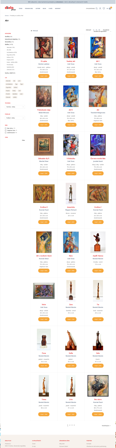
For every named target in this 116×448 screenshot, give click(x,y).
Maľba (7, 44)
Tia (98, 304)
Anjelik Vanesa (98, 256)
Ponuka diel (29, 8)
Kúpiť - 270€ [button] (98, 365)
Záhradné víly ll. (44, 158)
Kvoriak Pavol (44, 210)
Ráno (71, 256)
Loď (19, 90)
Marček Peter (43, 161)
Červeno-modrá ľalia (98, 158)
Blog (44, 8)
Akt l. (98, 61)
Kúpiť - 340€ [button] (44, 319)
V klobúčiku (71, 158)
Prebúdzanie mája (43, 110)
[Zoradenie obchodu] (101, 31)
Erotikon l (98, 207)
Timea (44, 399)
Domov (7, 15)
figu (16, 84)
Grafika (7, 36)
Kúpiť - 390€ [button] (71, 270)
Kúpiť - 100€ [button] (98, 270)
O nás (50, 8)
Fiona (44, 353)
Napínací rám (11, 130)
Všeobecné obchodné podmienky (96, 446)
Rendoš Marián (98, 259)
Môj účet (62, 444)
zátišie (14, 97)
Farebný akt (71, 61)
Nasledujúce (105, 425)
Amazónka (71, 207)
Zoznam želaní (63, 446)
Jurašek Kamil (98, 161)
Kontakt (57, 8)
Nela (98, 353)
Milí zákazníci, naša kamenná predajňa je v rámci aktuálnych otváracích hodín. (58, 2)
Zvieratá (9, 69)
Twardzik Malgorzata (98, 113)
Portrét (9, 64)
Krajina (9, 60)
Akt (8, 50)
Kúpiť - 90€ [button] (44, 365)
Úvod (20, 8)
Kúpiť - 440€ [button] (98, 76)
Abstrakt (9, 47)
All (99, 30)
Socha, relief (9, 73)
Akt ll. (71, 110)
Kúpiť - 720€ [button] (44, 173)
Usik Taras (70, 64)
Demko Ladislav (43, 64)
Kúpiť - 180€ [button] (71, 414)
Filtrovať (34, 31)
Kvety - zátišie (10, 62)
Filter (23, 140)
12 (93, 30)
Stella (71, 353)
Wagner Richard (70, 210)
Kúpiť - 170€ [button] (71, 319)
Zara (71, 304)
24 (96, 30)
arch (19, 81)
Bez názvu (98, 399)
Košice (8, 57)
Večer (44, 304)
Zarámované (11, 132)
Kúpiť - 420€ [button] (44, 76)
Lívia (70, 399)
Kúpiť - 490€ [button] (98, 173)
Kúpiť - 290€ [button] (71, 76)
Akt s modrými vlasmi (44, 256)
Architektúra (10, 52)
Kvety (14, 90)
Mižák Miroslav (44, 113)
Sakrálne (9, 67)
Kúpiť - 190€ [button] (44, 414)
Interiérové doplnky (11, 39)
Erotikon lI (43, 207)
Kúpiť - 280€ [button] (71, 365)
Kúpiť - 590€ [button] (44, 125)
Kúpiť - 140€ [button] (98, 319)
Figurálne (9, 55)
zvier (21, 94)
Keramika (8, 42)
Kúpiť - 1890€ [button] (98, 414)
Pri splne (44, 61)
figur (21, 84)
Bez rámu (10, 128)
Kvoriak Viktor (44, 259)
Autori (38, 8)
